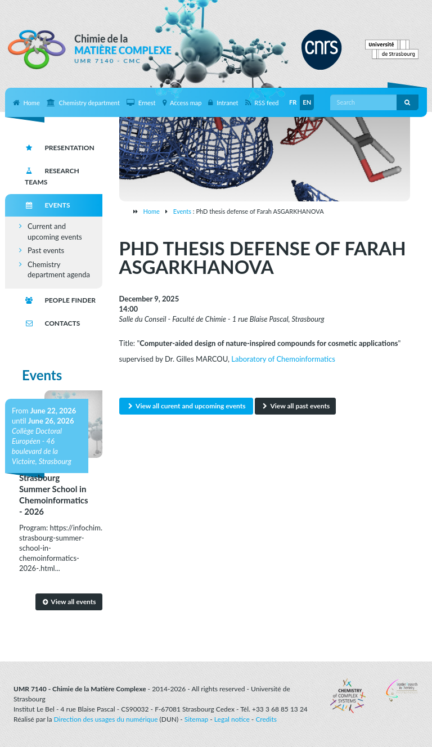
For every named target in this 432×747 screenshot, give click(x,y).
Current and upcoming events (55, 231)
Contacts (52, 323)
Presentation (59, 147)
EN (307, 102)
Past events (46, 250)
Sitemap (196, 719)
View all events (69, 601)
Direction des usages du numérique (106, 719)
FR (292, 102)
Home (151, 211)
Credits (266, 719)
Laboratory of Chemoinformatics (283, 358)
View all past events (295, 406)
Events (182, 211)
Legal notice (232, 719)
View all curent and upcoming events (186, 406)
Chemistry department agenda (59, 270)
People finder (60, 300)
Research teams (52, 176)
